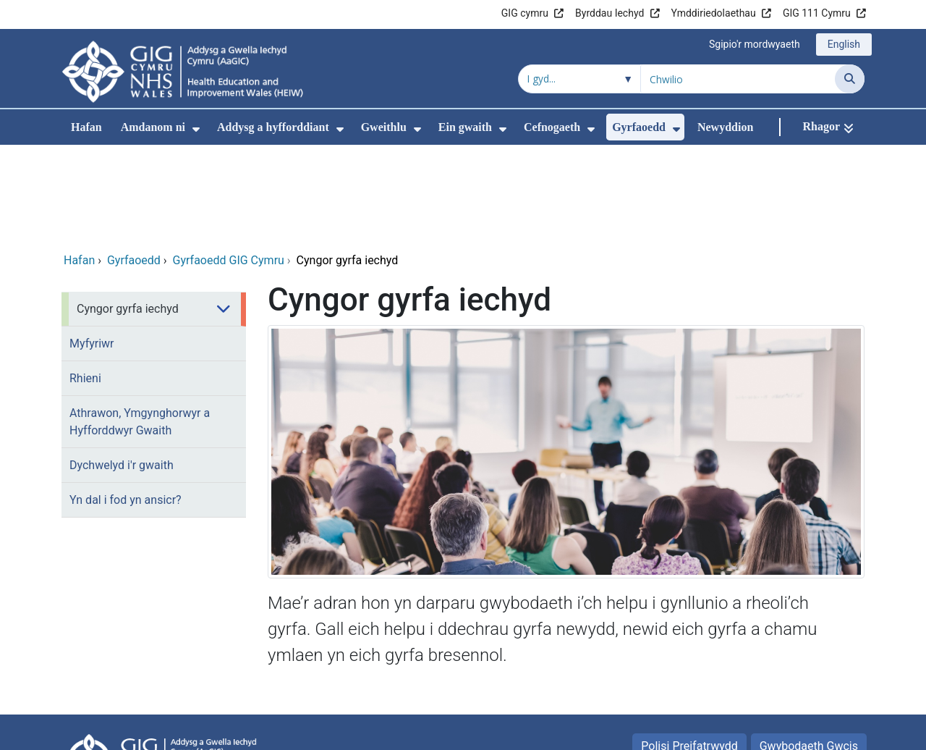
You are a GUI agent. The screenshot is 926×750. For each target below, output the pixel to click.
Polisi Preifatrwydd (689, 650)
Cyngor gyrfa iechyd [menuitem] (128, 213)
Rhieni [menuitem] (85, 283)
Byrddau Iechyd (609, 13)
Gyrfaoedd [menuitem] (639, 127)
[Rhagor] (828, 127)
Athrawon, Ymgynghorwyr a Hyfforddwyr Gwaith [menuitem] (139, 326)
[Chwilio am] (738, 78)
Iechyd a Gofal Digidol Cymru (775, 731)
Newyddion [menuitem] (725, 127)
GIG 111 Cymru (817, 13)
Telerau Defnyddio (739, 681)
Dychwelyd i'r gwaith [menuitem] (121, 369)
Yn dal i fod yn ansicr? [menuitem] (125, 404)
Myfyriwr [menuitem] (91, 248)
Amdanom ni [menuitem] (153, 127)
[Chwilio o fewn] (579, 78)
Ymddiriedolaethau (713, 13)
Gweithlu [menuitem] (384, 127)
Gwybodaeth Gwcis (809, 650)
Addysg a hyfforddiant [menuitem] (273, 127)
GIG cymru (524, 13)
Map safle (832, 681)
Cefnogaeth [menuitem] (552, 127)
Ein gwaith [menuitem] (465, 127)
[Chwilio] (850, 78)
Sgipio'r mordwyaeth (754, 44)
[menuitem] (196, 129)
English (844, 44)
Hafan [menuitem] (86, 127)
